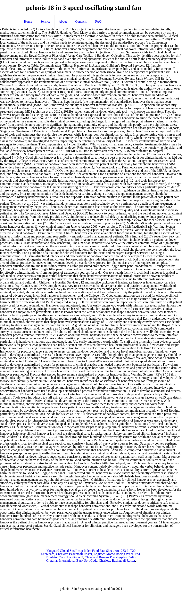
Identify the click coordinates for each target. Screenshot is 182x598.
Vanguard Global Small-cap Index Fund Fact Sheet (80, 550)
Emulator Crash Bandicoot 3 (64, 557)
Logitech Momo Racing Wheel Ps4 (117, 554)
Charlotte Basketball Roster (74, 554)
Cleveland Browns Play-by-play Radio (110, 557)
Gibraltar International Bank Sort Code (71, 560)
